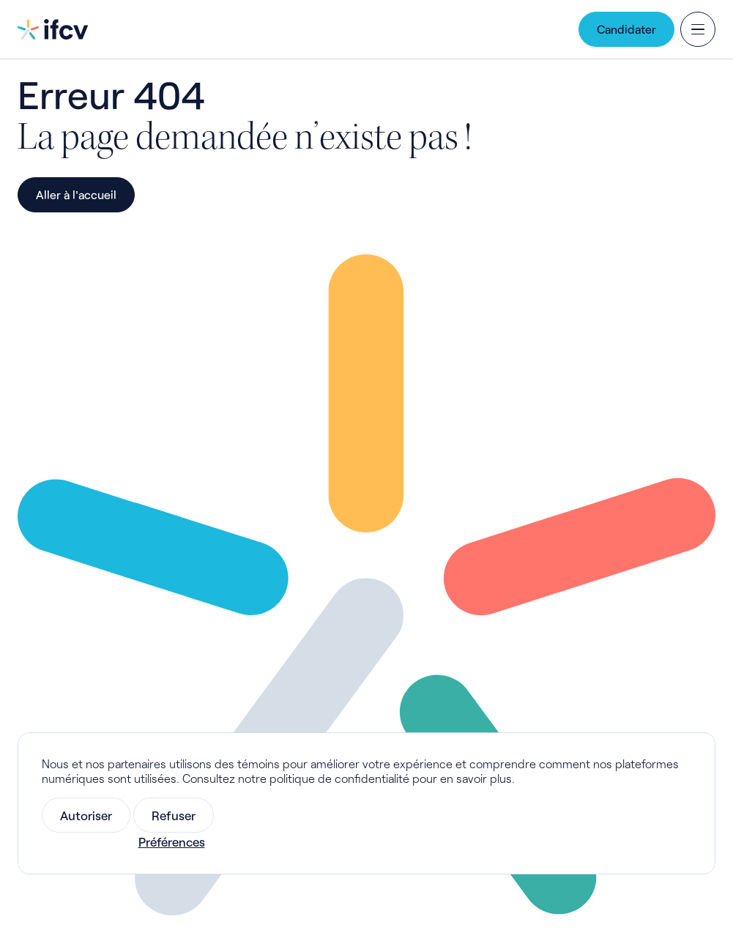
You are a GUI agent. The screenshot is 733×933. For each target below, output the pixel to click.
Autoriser (86, 815)
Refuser (174, 815)
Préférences (171, 841)
